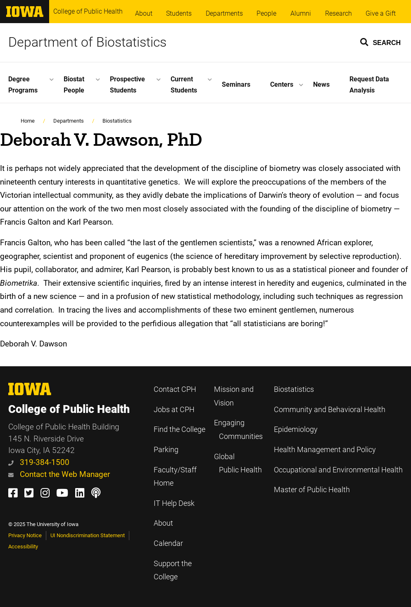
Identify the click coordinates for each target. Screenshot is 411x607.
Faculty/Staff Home (175, 477)
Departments (224, 13)
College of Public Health (88, 11)
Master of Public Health (312, 490)
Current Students (184, 84)
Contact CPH (175, 389)
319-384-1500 (38, 462)
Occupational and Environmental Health (338, 470)
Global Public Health (238, 463)
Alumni (300, 13)
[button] (381, 41)
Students (179, 13)
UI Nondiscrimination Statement (87, 535)
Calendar (168, 543)
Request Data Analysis (369, 84)
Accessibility (23, 546)
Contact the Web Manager (59, 474)
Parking (166, 450)
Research (338, 13)
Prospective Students (127, 84)
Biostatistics (117, 121)
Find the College (179, 429)
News (321, 84)
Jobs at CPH (174, 409)
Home (28, 121)
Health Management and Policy (325, 450)
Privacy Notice (25, 535)
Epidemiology (296, 429)
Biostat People (74, 84)
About (143, 13)
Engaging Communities (238, 430)
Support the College (173, 570)
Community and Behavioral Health (329, 409)
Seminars (236, 84)
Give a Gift (381, 13)
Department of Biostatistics (87, 42)
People (266, 13)
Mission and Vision (234, 396)
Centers (281, 84)
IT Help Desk (174, 503)
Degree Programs (23, 84)
